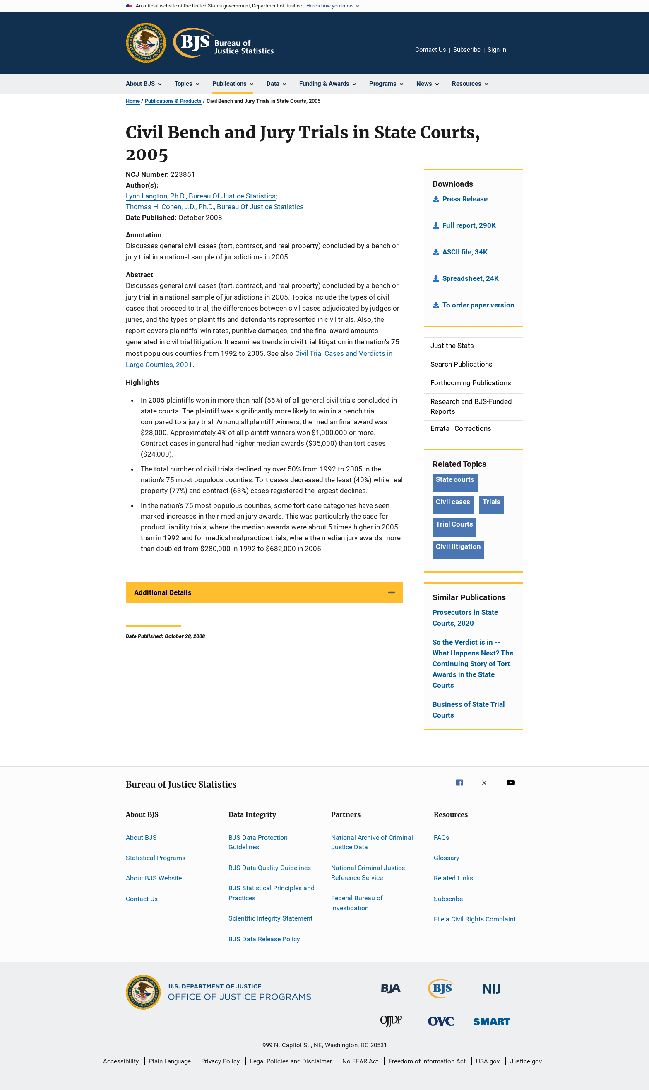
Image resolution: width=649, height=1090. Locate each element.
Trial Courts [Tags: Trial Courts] (454, 524)
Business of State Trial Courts (469, 709)
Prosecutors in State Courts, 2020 (465, 617)
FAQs (441, 837)
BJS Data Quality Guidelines (269, 868)
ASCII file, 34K (465, 252)
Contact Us (430, 49)
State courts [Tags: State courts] (455, 479)
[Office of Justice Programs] (146, 42)
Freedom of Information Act (427, 1061)
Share (523, 55)
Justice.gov (526, 1061)
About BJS (141, 837)
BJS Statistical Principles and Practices (271, 893)
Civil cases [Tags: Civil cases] (453, 502)
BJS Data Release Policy (264, 939)
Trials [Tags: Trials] (491, 502)
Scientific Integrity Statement (270, 918)
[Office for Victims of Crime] (441, 1027)
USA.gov (488, 1061)
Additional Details (163, 592)
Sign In (497, 49)
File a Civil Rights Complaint (475, 919)
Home (133, 101)
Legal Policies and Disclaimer (291, 1061)
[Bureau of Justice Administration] (391, 995)
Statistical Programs (155, 858)
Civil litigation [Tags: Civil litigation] (458, 546)
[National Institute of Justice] (491, 995)
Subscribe (467, 49)
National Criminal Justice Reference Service (368, 873)
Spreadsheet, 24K (470, 278)
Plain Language (170, 1061)
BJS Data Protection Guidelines (258, 842)
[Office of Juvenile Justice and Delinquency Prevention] (391, 1028)
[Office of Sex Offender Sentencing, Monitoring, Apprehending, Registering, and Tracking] (492, 1026)
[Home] (223, 43)
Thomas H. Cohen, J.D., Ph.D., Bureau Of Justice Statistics (215, 207)
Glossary (446, 858)
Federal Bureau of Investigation (357, 903)
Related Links (453, 878)
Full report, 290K (469, 225)
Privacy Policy (220, 1061)
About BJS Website (154, 878)
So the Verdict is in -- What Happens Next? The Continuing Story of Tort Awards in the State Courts (473, 663)
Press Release (465, 199)
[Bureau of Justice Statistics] (441, 1000)
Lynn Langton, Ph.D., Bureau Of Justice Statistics (201, 196)
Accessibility (121, 1061)
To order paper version (478, 305)
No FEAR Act (360, 1061)
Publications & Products (173, 101)
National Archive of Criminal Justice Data (372, 842)
